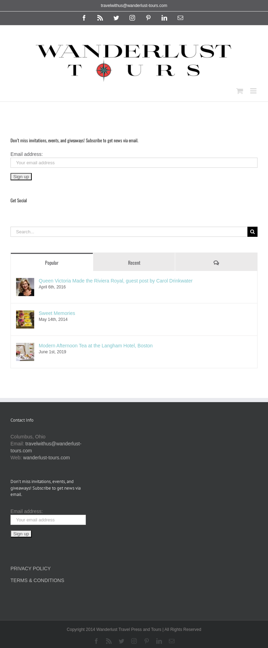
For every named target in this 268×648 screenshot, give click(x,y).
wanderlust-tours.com (46, 457)
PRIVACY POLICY (30, 568)
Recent (134, 262)
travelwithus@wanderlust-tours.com (134, 5)
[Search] (252, 232)
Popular (52, 262)
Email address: (26, 154)
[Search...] (128, 232)
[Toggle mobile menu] (254, 91)
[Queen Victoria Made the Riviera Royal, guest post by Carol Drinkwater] (25, 281)
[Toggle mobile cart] (239, 91)
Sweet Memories (57, 313)
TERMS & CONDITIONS (37, 580)
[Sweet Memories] (25, 314)
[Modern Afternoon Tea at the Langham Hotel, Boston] (25, 346)
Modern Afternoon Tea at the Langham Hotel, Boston (96, 345)
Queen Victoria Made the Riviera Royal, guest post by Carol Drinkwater (116, 281)
